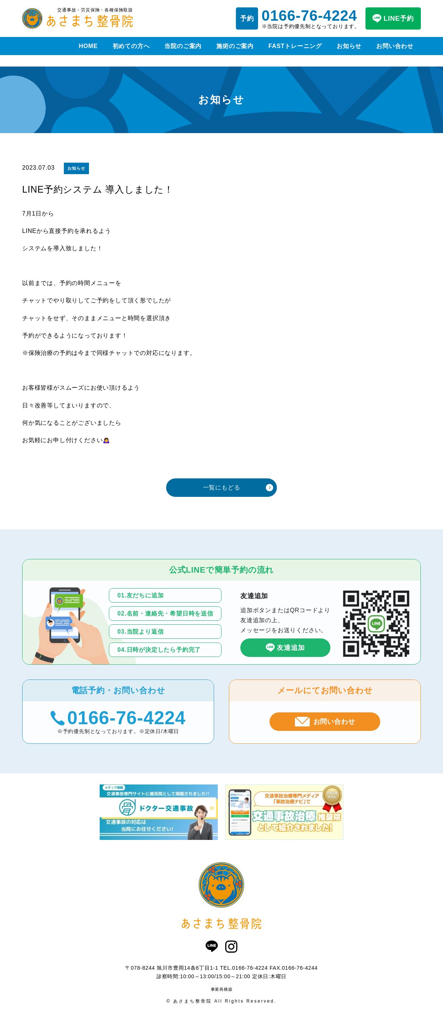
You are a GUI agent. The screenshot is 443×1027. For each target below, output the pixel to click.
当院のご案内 (183, 46)
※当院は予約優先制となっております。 (311, 18)
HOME (88, 46)
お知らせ (349, 46)
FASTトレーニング (295, 46)
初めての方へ (131, 46)
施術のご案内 (235, 46)
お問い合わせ (394, 46)
